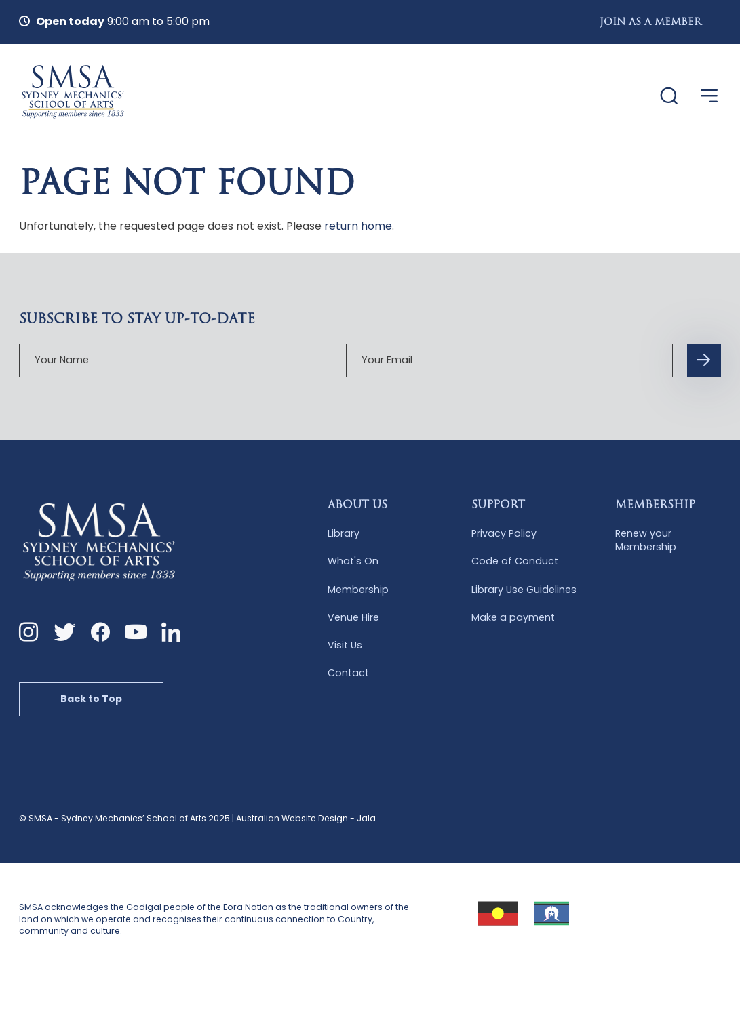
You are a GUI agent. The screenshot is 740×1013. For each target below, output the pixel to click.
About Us (357, 504)
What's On (353, 560)
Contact (348, 671)
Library (343, 532)
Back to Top (92, 698)
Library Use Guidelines (524, 588)
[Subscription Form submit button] (579, 359)
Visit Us (345, 643)
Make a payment (513, 616)
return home (358, 224)
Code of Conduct (514, 560)
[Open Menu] (709, 95)
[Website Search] (662, 96)
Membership (358, 588)
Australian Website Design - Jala (306, 817)
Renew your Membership (645, 538)
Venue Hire (353, 616)
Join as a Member (650, 23)
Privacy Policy (504, 532)
